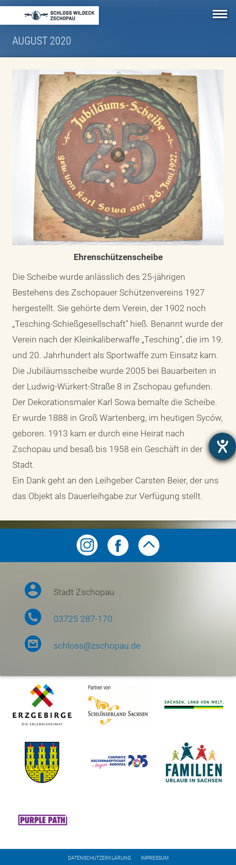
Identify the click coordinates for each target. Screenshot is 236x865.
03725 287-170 (83, 619)
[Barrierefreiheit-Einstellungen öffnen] (222, 446)
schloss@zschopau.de (97, 646)
